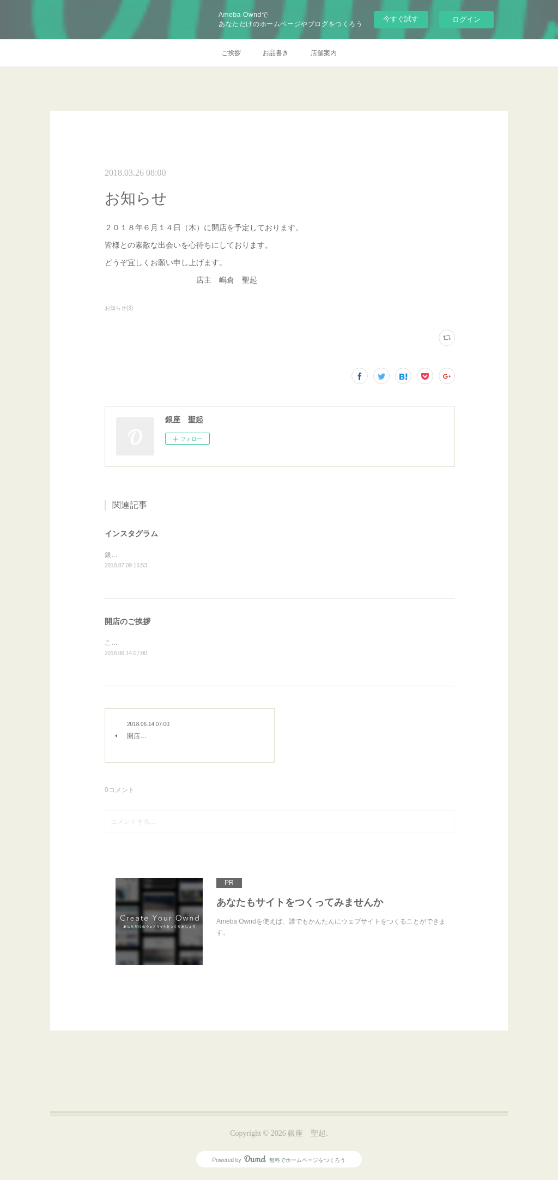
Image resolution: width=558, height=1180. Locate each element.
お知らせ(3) (119, 308)
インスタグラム (131, 533)
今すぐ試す (400, 19)
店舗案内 (324, 53)
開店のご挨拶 (127, 622)
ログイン (466, 19)
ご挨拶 (231, 53)
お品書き (276, 53)
